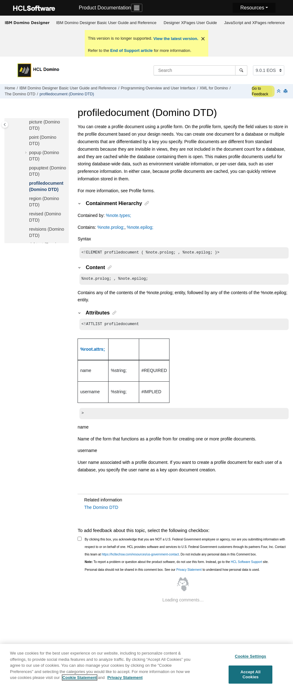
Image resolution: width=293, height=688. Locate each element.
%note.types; (118, 215)
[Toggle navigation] (136, 8)
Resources (252, 7)
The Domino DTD (20, 94)
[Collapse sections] (279, 91)
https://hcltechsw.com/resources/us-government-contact (140, 557)
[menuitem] (106, 23)
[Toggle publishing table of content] (5, 124)
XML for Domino (214, 88)
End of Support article (131, 50)
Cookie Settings (250, 659)
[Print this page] (286, 91)
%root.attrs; (92, 351)
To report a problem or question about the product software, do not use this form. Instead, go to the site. (177, 564)
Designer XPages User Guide (190, 22)
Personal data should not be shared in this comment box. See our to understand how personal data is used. (172, 572)
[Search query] (200, 70)
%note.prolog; (110, 227)
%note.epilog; (140, 227)
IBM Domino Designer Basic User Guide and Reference (106, 22)
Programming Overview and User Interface (158, 88)
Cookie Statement (80, 680)
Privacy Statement (189, 572)
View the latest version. (175, 38)
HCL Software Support (246, 564)
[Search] (241, 70)
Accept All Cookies (250, 677)
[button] (26, 122)
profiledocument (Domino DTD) (66, 94)
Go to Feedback (260, 91)
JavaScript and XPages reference (254, 22)
